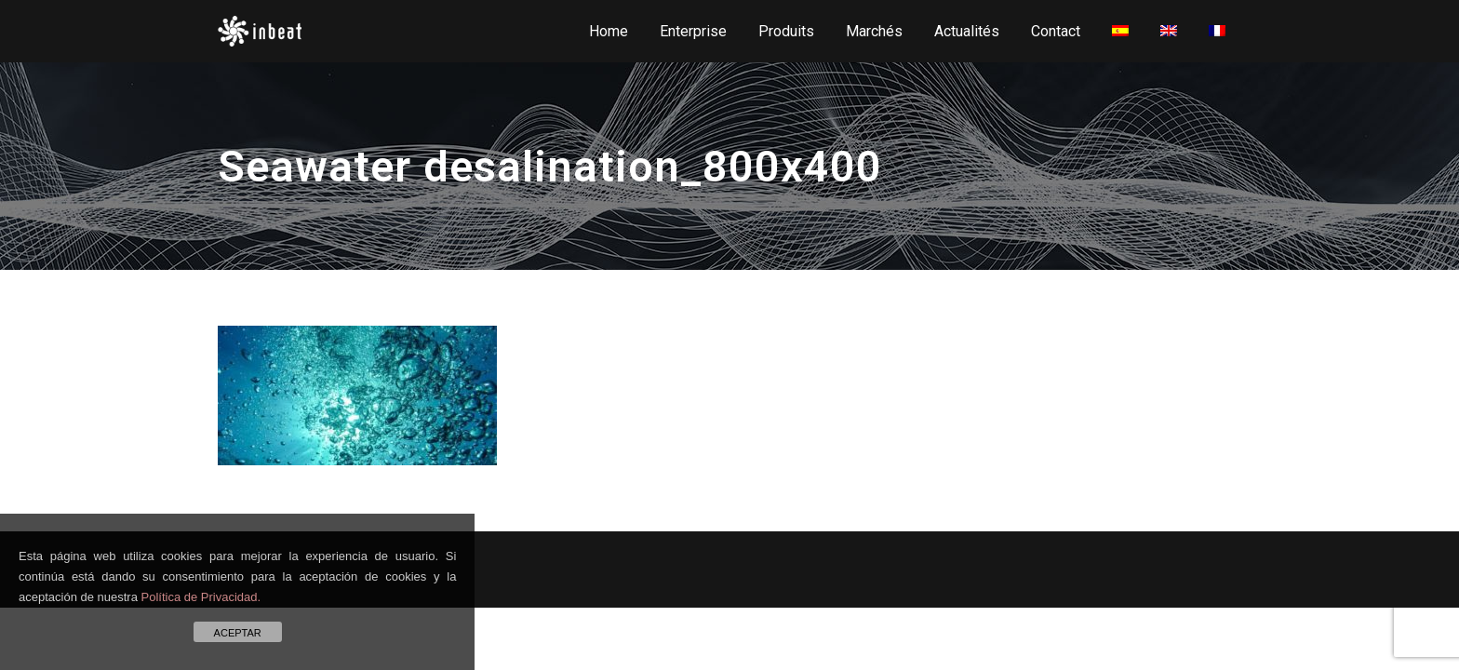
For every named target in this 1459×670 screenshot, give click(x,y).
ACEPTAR (237, 632)
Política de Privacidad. (201, 597)
